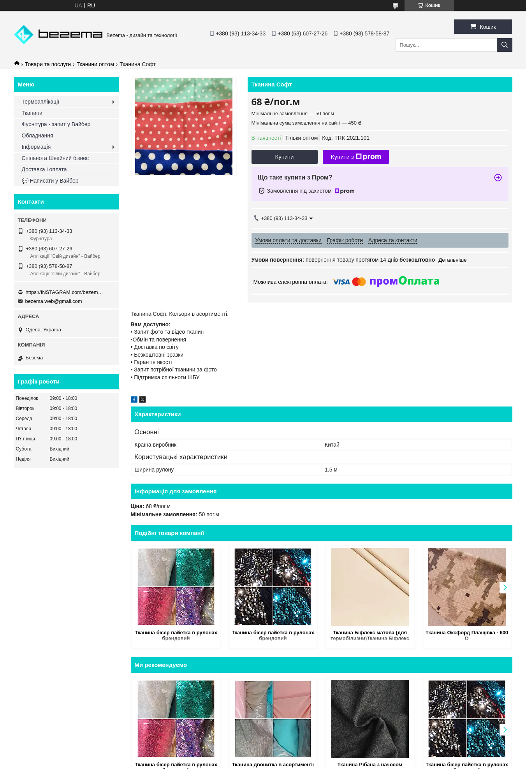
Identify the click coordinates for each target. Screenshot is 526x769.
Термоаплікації (41, 102)
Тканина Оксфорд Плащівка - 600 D (467, 635)
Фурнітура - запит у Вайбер (56, 124)
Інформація (36, 147)
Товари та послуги (48, 64)
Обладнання (37, 135)
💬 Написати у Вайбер (50, 181)
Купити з (356, 156)
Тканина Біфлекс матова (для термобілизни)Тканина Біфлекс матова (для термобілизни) (370, 636)
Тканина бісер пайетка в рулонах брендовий (176, 635)
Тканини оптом (95, 64)
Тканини (32, 113)
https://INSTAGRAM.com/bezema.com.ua (65, 292)
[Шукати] (504, 45)
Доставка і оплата (44, 169)
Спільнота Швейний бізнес (55, 158)
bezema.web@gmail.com (53, 301)
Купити (284, 156)
